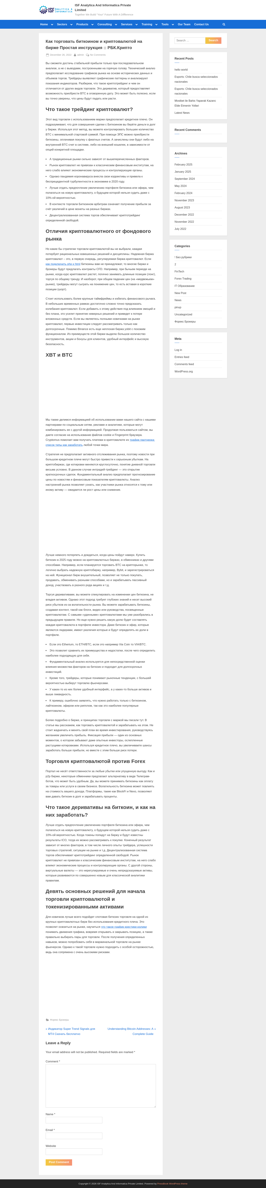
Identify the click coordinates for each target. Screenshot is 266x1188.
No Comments (98, 54)
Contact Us (201, 24)
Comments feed (184, 364)
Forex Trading (183, 278)
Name (50, 1114)
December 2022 (184, 214)
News (178, 300)
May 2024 (181, 185)
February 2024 (183, 193)
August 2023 (182, 207)
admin (80, 54)
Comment (53, 1061)
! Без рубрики (183, 257)
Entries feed (182, 356)
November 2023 (184, 200)
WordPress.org (184, 371)
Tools (165, 24)
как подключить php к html (63, 264)
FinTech (179, 271)
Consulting (105, 24)
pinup (178, 307)
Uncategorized (183, 314)
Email (50, 1130)
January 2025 (183, 171)
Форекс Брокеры (59, 1019)
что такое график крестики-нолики (124, 926)
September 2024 (185, 178)
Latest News (182, 112)
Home (44, 24)
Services (126, 24)
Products (82, 24)
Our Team (184, 24)
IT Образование (185, 285)
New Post (180, 292)
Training (147, 24)
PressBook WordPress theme (172, 1183)
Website (51, 1146)
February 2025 (183, 164)
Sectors (62, 24)
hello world (181, 69)
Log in (178, 349)
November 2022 (184, 221)
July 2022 (180, 228)
